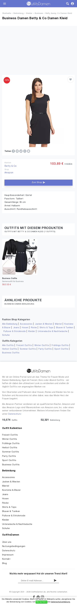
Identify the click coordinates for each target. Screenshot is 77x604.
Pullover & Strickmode (14, 331)
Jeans (16, 328)
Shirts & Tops (46, 328)
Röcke (34, 328)
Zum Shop (38, 182)
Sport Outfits (61, 349)
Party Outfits (45, 349)
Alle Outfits (8, 345)
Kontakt (6, 559)
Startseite (6, 13)
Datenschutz (14, 414)
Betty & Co (10, 166)
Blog (4, 563)
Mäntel (58, 324)
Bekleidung (18, 13)
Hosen (25, 328)
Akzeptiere (41, 602)
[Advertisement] (38, 46)
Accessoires (26, 324)
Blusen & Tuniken (64, 328)
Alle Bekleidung (9, 324)
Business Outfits (11, 353)
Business (39, 13)
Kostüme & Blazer (11, 490)
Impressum (7, 555)
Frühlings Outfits (60, 345)
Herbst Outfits (9, 349)
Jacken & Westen (43, 324)
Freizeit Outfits (24, 345)
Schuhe (6, 335)
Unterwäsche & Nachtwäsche (53, 331)
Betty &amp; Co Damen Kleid (58, 13)
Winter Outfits (41, 345)
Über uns (6, 542)
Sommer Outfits (28, 349)
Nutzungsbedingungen (13, 546)
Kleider (29, 13)
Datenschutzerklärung (60, 602)
